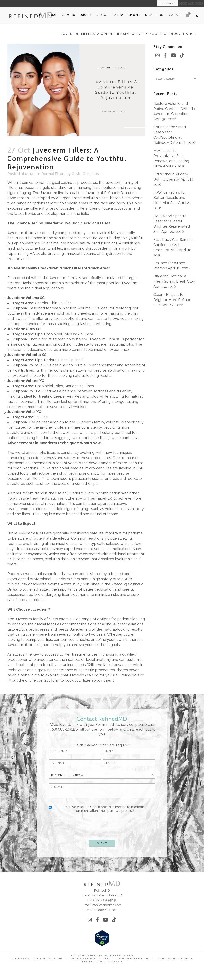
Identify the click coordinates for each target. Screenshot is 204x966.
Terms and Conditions (133, 958)
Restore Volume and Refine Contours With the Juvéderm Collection (174, 108)
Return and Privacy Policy (90, 958)
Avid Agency (125, 955)
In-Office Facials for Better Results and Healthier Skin (169, 197)
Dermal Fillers (53, 174)
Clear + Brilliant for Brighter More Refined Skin (172, 299)
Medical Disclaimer (48, 958)
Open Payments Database (175, 958)
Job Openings (20, 958)
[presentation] (102, 825)
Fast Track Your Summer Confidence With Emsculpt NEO (173, 244)
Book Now (168, 3)
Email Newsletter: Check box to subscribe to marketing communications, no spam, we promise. (104, 809)
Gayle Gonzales (85, 174)
